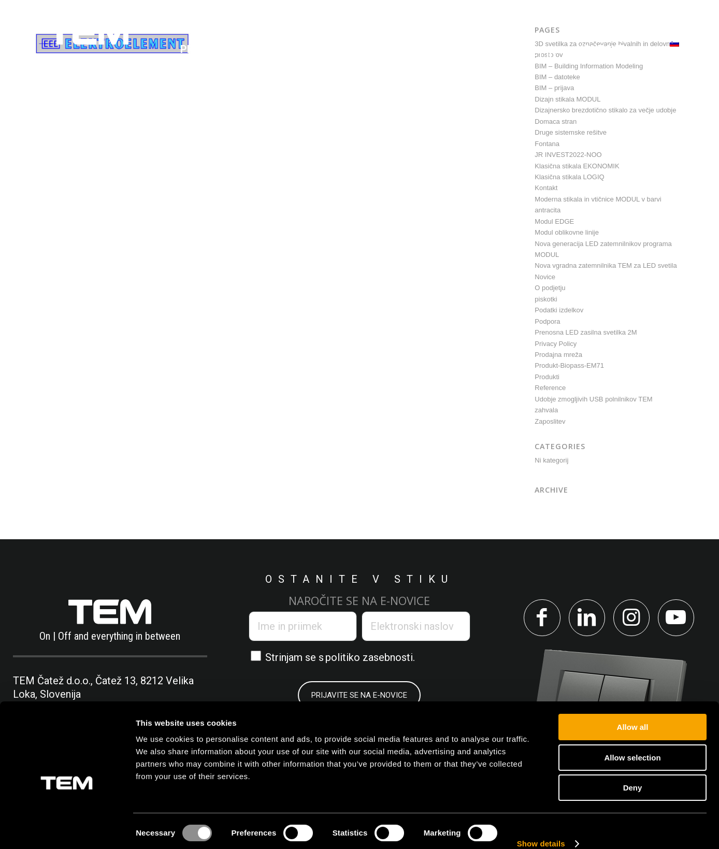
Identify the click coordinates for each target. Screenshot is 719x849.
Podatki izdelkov (559, 310)
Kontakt (546, 188)
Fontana (547, 144)
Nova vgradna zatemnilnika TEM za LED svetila (606, 265)
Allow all (633, 712)
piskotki (546, 299)
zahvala (546, 410)
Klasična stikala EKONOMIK (577, 166)
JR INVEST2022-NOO (568, 155)
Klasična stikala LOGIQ (569, 177)
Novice (545, 277)
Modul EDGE (554, 221)
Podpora (547, 321)
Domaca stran (556, 121)
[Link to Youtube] (679, 618)
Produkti (547, 377)
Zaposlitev (550, 421)
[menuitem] (207, 49)
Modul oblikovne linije (567, 232)
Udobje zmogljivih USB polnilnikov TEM (593, 399)
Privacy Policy (556, 344)
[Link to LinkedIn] (585, 618)
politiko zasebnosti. (370, 657)
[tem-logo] (88, 50)
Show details (541, 828)
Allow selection (632, 742)
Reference (550, 388)
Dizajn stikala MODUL (567, 99)
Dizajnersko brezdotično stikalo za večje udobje (605, 110)
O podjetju (550, 288)
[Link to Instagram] (632, 618)
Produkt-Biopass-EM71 (569, 365)
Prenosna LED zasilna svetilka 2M (586, 332)
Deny (632, 772)
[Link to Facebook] (538, 618)
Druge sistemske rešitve (571, 132)
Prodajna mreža (558, 354)
